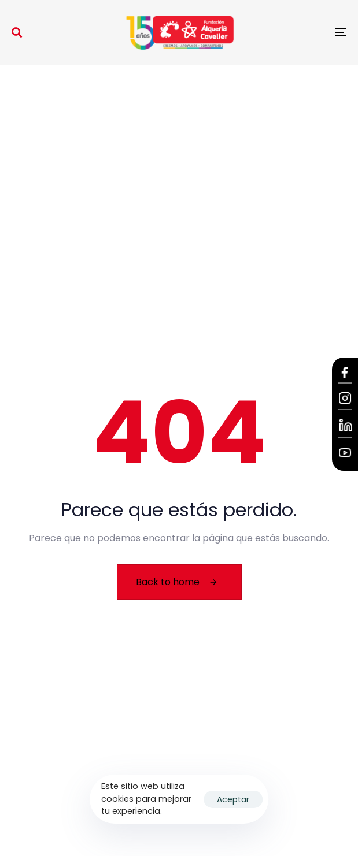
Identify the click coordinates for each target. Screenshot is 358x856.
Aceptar (233, 799)
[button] (17, 32)
